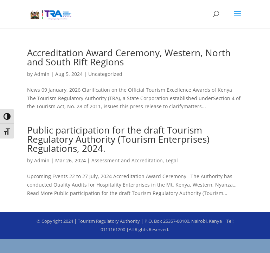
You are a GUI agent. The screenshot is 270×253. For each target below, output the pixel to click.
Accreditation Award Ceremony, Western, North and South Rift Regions (129, 57)
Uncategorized (105, 74)
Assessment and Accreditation (127, 160)
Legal (172, 160)
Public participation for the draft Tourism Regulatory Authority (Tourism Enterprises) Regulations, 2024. (118, 139)
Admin (42, 74)
